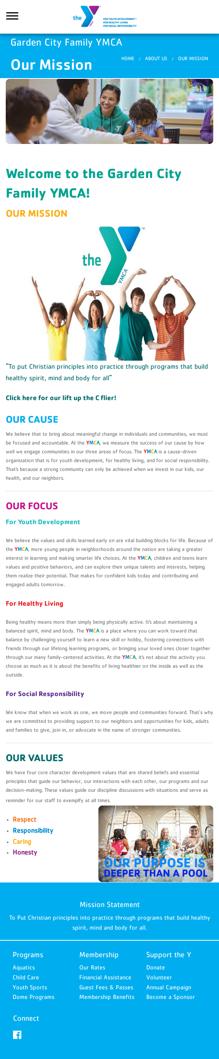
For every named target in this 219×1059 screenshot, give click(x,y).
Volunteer (159, 977)
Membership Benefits (106, 997)
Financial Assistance (105, 977)
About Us (156, 59)
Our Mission (193, 59)
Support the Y (168, 955)
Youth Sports (30, 987)
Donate (155, 967)
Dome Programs (33, 997)
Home (127, 59)
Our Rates (92, 967)
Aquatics (24, 967)
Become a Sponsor (170, 997)
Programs (28, 955)
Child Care (26, 977)
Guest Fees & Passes (106, 987)
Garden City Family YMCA (109, 17)
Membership (99, 955)
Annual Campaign (168, 987)
